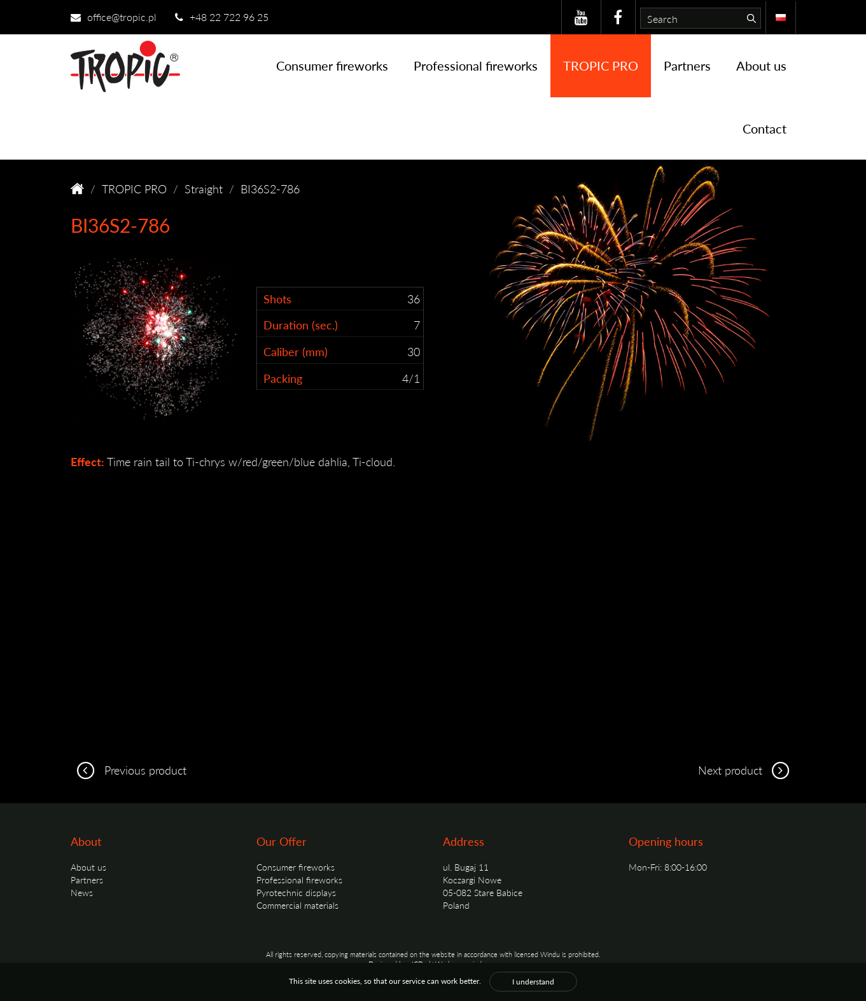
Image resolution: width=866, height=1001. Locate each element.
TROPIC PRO (600, 65)
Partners (687, 65)
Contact (764, 128)
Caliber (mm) (295, 351)
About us (761, 65)
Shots (277, 299)
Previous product (128, 770)
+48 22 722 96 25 (222, 17)
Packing (282, 378)
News (82, 892)
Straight (204, 189)
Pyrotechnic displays (296, 892)
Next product (747, 770)
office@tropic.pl (114, 17)
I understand (533, 981)
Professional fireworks (476, 65)
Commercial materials (297, 905)
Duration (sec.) (300, 325)
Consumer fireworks (332, 65)
